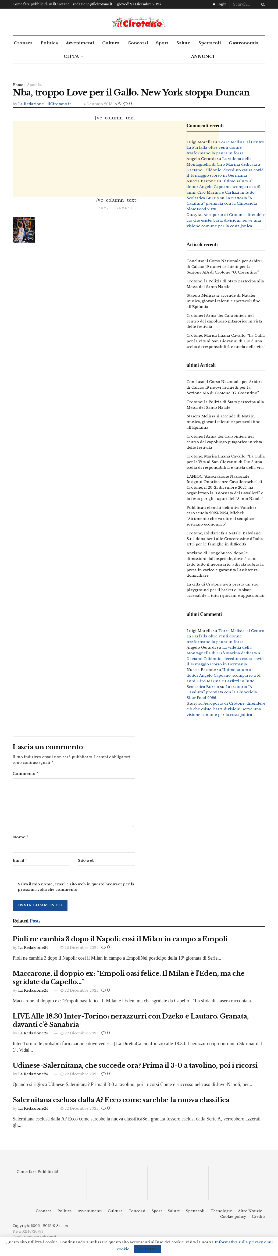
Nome (21, 838)
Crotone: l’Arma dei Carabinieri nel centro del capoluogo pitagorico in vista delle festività (224, 321)
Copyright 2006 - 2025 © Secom (40, 1228)
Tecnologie (221, 1213)
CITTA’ (72, 56)
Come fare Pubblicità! (37, 1174)
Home (18, 85)
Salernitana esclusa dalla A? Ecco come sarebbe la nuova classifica (121, 1102)
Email (20, 862)
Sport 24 (34, 85)
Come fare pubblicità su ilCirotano (41, 4)
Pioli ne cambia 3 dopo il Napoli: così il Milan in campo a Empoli (120, 941)
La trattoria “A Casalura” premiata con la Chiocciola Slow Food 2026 (222, 204)
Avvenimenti (80, 42)
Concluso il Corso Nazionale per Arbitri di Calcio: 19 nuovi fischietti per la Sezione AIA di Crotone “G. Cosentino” (224, 267)
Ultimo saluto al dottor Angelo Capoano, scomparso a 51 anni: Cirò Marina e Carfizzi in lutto (224, 187)
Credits (258, 1218)
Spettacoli (209, 42)
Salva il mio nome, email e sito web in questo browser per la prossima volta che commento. (76, 889)
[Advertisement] (116, 159)
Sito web (86, 862)
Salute (183, 42)
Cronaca (23, 42)
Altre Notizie (250, 1213)
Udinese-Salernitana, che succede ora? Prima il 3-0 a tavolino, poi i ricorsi (135, 1067)
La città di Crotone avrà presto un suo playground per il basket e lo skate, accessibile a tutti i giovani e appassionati (226, 590)
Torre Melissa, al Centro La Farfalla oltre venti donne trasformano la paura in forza (225, 148)
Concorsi (137, 42)
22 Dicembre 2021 (79, 950)
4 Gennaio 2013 (98, 104)
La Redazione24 (33, 950)
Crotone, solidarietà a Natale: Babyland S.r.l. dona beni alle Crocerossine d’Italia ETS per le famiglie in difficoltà (225, 539)
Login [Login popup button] (219, 4)
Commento (26, 774)
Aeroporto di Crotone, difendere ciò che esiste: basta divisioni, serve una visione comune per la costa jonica (226, 220)
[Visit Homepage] (139, 22)
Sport (162, 42)
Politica (49, 42)
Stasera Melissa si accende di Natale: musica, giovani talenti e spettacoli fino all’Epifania (224, 301)
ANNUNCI (202, 56)
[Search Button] (262, 4)
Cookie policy (233, 1218)
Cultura (110, 42)
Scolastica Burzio (203, 198)
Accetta (147, 1249)
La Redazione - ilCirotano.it (44, 104)
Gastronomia (243, 42)
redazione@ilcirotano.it (92, 4)
